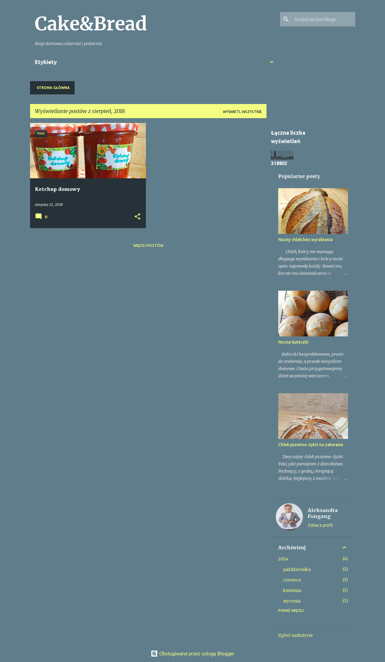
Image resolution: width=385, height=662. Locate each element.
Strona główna (53, 88)
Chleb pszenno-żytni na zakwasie (310, 444)
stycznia (291, 601)
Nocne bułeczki (293, 342)
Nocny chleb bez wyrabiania (305, 239)
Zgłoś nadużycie (295, 635)
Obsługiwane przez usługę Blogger (192, 653)
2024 (283, 559)
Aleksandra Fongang (323, 513)
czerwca (292, 580)
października (297, 569)
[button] (137, 217)
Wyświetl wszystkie (242, 112)
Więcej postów (148, 245)
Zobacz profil (320, 525)
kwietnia (292, 590)
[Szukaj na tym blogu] (323, 19)
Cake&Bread (91, 23)
